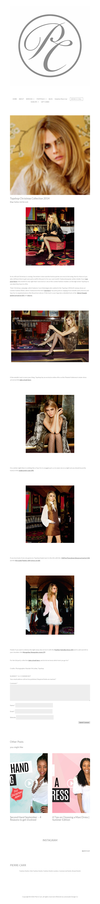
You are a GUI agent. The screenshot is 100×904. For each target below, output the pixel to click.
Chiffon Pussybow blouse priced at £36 (75, 558)
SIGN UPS (34, 102)
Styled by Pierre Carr (61, 99)
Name (12, 705)
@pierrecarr (86, 851)
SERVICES (29, 99)
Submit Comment (84, 722)
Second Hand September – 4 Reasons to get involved (25, 818)
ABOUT (21, 99)
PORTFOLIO (41, 99)
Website (13, 717)
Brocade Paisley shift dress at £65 (27, 560)
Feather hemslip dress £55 (63, 650)
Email (12, 711)
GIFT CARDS (45, 102)
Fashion (16, 202)
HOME (15, 99)
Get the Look (24, 202)
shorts (29, 295)
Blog (11, 202)
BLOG (51, 99)
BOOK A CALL (76, 99)
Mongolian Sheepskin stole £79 (34, 652)
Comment (14, 683)
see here (47, 290)
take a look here (25, 380)
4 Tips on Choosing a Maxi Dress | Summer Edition (70, 818)
